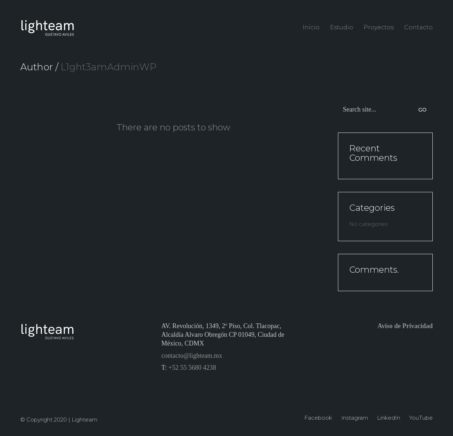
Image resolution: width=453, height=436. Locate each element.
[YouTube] (421, 418)
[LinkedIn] (388, 418)
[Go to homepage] (47, 27)
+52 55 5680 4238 (192, 367)
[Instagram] (354, 418)
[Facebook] (318, 418)
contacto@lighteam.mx (191, 355)
